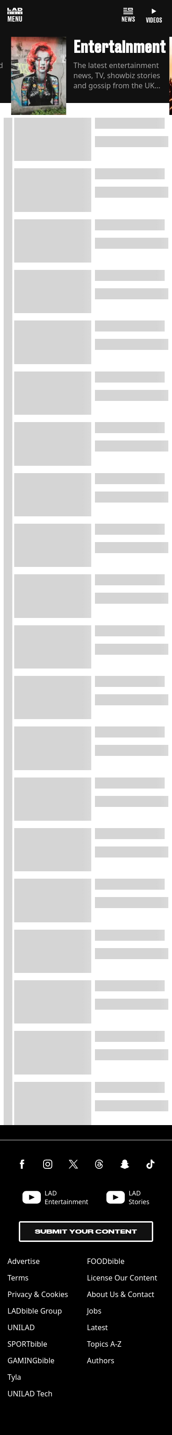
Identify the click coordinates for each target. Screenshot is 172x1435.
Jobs (94, 1311)
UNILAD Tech (29, 1394)
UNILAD (21, 1327)
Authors (101, 1360)
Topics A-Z (104, 1344)
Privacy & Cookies (37, 1294)
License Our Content (122, 1278)
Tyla (14, 1377)
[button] (90, 77)
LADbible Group (34, 1311)
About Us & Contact (121, 1294)
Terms (17, 1278)
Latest (97, 1327)
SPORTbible (27, 1344)
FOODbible (106, 1261)
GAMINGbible (31, 1360)
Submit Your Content (86, 1231)
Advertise (23, 1261)
